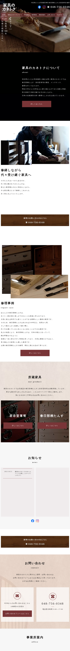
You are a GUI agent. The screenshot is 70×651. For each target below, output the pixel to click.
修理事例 (34, 14)
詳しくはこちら (37, 104)
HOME (5, 14)
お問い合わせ (49, 14)
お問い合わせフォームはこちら (17, 613)
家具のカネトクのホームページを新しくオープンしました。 (23, 473)
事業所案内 (41, 14)
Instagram (63, 14)
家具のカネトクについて (15, 14)
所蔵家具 (26, 14)
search (67, 14)
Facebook (56, 14)
